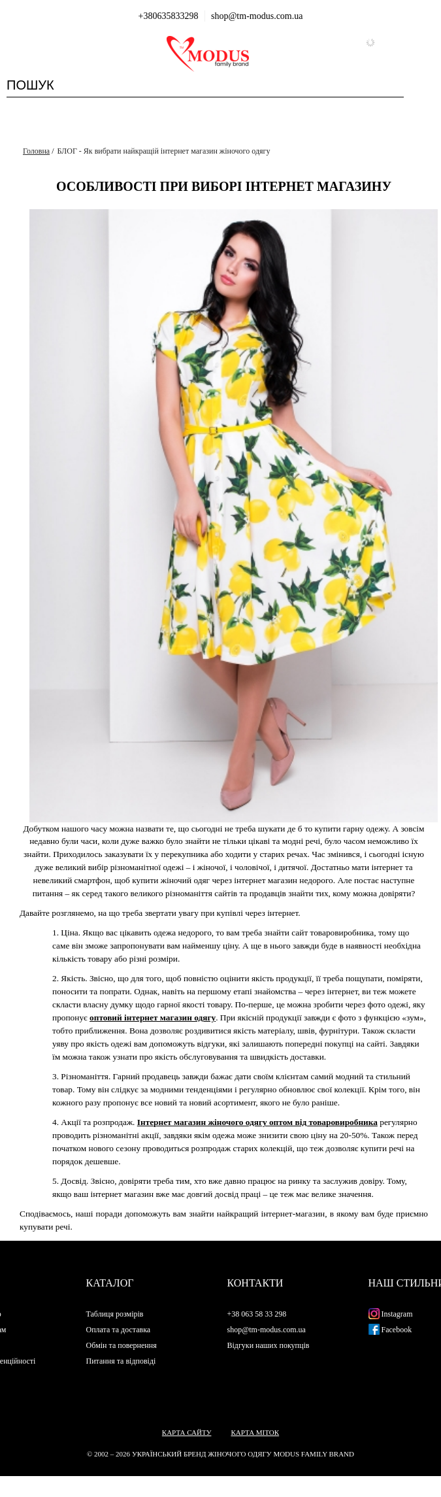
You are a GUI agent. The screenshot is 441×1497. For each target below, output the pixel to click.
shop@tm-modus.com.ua (256, 16)
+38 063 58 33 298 (257, 1314)
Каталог (110, 1282)
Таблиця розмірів (115, 1314)
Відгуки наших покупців (268, 1345)
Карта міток (255, 1432)
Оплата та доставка (118, 1329)
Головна (36, 151)
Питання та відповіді (121, 1361)
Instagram (390, 1314)
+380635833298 (169, 16)
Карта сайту (187, 1432)
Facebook (390, 1329)
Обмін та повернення (121, 1345)
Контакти (255, 1282)
